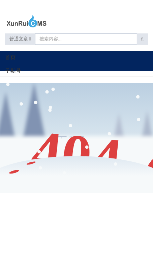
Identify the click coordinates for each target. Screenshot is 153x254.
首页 (10, 57)
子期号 (13, 71)
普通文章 (20, 38)
